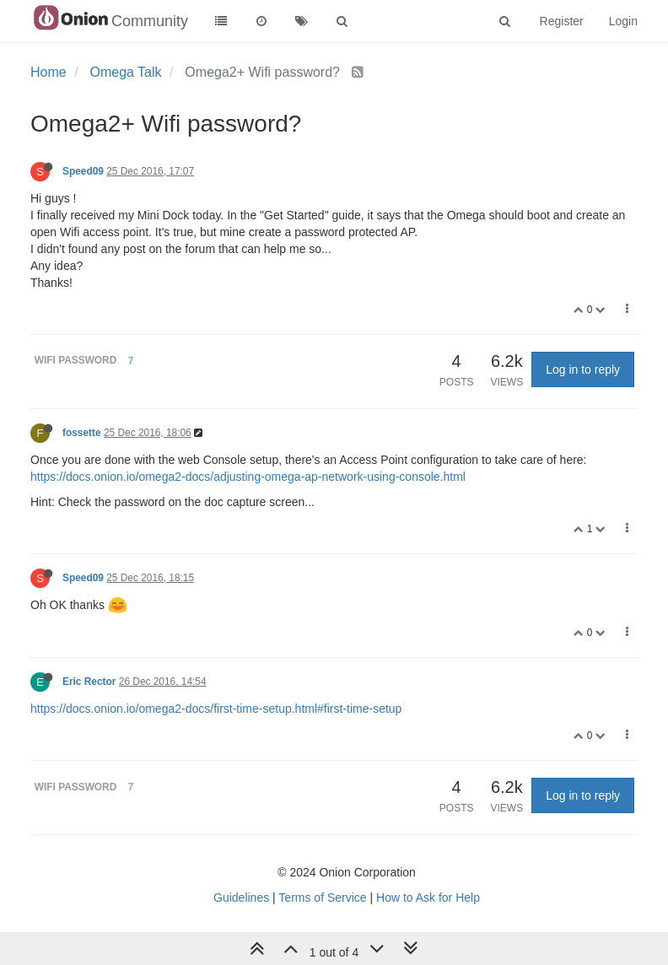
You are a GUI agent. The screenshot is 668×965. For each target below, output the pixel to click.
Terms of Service (322, 897)
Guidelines (241, 897)
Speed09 (83, 171)
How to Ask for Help (428, 897)
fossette (81, 433)
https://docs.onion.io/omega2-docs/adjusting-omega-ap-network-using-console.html (248, 476)
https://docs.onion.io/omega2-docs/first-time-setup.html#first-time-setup (215, 708)
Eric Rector (89, 681)
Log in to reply (583, 369)
